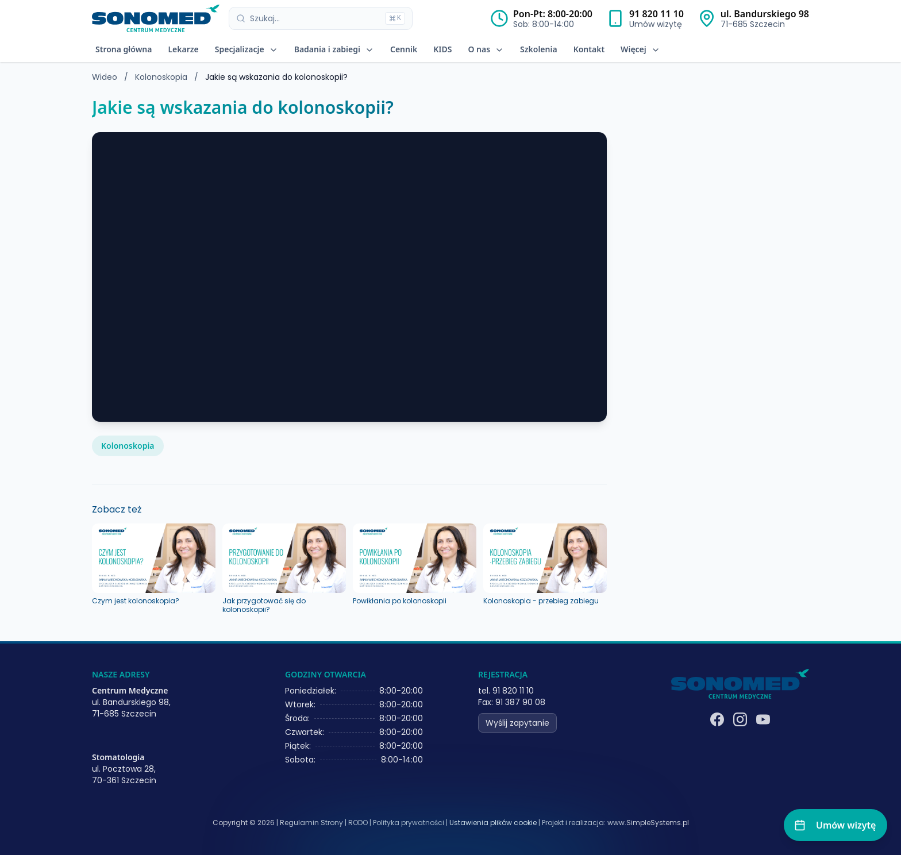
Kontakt (588, 49)
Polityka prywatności (408, 822)
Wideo (104, 77)
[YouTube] (763, 719)
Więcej (640, 49)
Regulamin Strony (311, 822)
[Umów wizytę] (835, 825)
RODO (358, 822)
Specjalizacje (246, 49)
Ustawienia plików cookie (493, 822)
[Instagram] (740, 719)
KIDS (442, 49)
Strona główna (123, 49)
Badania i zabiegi (334, 49)
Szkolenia (538, 49)
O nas (486, 49)
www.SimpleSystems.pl (648, 822)
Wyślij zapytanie (517, 723)
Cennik (403, 49)
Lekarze (183, 49)
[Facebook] (717, 719)
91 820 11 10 (656, 13)
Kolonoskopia (162, 77)
